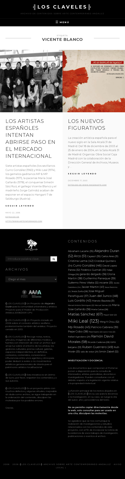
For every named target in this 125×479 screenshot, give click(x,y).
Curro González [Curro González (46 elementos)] (87, 265)
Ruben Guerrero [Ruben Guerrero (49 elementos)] (97, 347)
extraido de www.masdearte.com (87, 185)
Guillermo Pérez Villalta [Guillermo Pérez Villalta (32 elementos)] (83, 282)
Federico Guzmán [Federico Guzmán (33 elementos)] (93, 269)
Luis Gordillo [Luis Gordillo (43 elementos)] (79, 300)
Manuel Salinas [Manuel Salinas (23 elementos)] (103, 305)
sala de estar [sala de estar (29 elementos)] (89, 351)
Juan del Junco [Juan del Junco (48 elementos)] (103, 296)
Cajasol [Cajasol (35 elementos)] (94, 256)
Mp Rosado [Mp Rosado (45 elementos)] (79, 327)
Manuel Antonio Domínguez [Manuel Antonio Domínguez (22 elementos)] (81, 305)
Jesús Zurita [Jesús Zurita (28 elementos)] (79, 291)
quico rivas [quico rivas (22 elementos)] (109, 332)
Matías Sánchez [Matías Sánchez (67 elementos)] (85, 314)
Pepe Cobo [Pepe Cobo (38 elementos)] (78, 331)
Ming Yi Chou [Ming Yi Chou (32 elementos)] (109, 321)
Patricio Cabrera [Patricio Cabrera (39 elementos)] (104, 327)
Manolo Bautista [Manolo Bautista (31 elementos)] (103, 300)
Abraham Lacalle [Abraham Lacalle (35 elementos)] (81, 251)
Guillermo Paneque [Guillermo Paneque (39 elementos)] (99, 278)
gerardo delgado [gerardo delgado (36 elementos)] (93, 274)
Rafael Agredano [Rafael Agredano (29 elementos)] (79, 336)
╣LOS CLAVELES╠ (62, 7)
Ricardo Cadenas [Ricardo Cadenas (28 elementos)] (99, 342)
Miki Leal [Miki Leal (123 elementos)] (83, 321)
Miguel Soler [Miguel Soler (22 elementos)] (110, 315)
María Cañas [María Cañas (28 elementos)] (99, 309)
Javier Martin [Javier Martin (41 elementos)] (92, 286)
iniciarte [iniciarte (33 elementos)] (106, 282)
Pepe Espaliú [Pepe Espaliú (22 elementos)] (96, 332)
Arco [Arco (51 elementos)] (80, 256)
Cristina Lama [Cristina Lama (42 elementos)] (81, 260)
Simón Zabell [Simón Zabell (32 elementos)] (109, 351)
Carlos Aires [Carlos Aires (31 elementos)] (109, 256)
